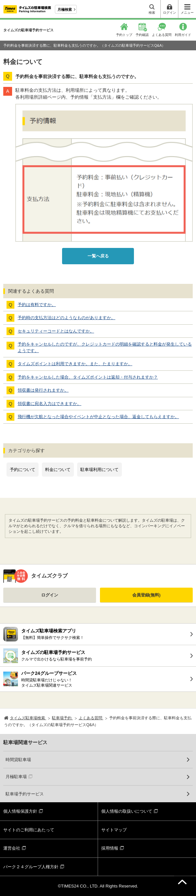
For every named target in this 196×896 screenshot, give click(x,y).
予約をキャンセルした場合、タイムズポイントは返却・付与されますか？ (88, 377)
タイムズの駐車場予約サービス (28, 30)
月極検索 (64, 9)
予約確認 (142, 35)
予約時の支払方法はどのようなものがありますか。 (66, 317)
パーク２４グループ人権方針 (30, 866)
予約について (22, 469)
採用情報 (109, 848)
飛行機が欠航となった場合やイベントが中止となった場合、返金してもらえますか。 (98, 416)
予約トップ (124, 35)
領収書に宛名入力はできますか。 (49, 403)
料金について (58, 469)
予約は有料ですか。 (37, 304)
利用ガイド (183, 35)
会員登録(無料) (146, 595)
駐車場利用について (99, 469)
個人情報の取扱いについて (126, 811)
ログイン (49, 595)
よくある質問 (162, 35)
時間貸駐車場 (18, 759)
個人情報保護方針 (20, 811)
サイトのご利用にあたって (28, 829)
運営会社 (11, 848)
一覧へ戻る (98, 255)
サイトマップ (114, 829)
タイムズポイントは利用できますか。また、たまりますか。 (75, 363)
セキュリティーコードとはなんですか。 (56, 331)
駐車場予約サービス (25, 793)
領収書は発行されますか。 (43, 390)
